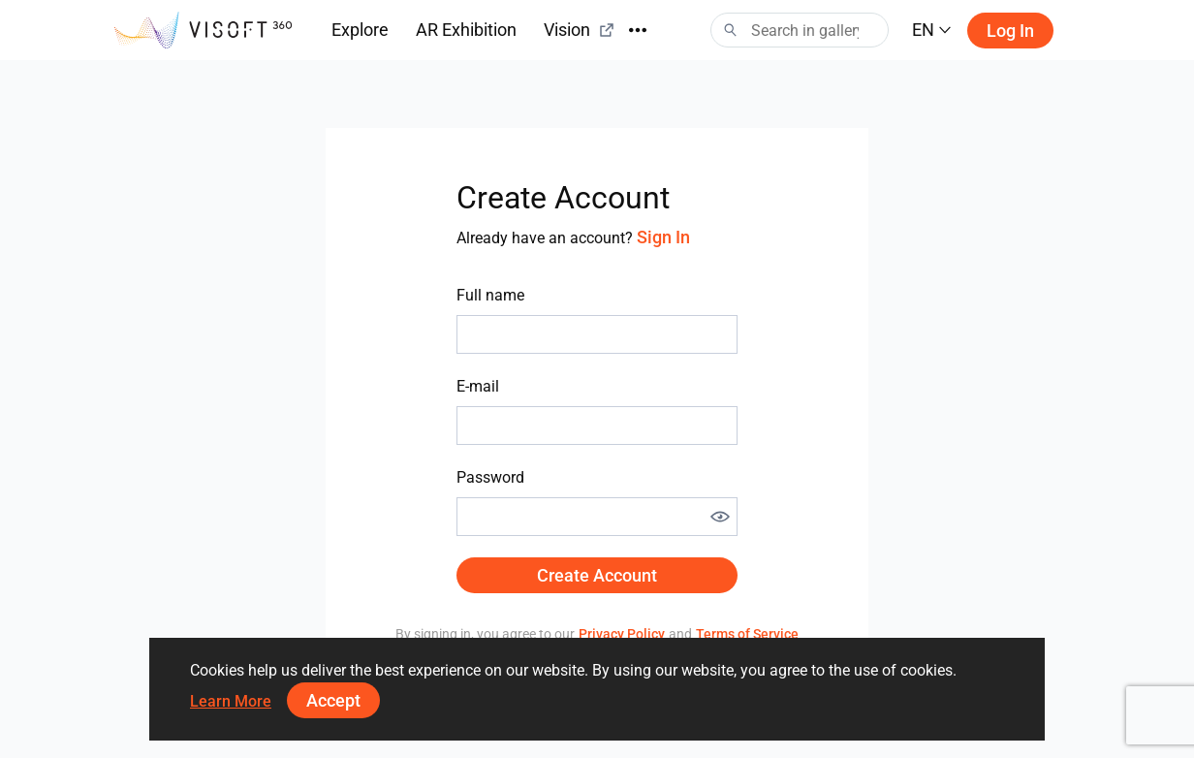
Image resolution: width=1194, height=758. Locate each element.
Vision (579, 29)
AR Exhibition (466, 29)
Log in (1010, 30)
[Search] (799, 30)
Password (490, 477)
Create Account (597, 575)
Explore (360, 29)
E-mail (477, 386)
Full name (490, 295)
